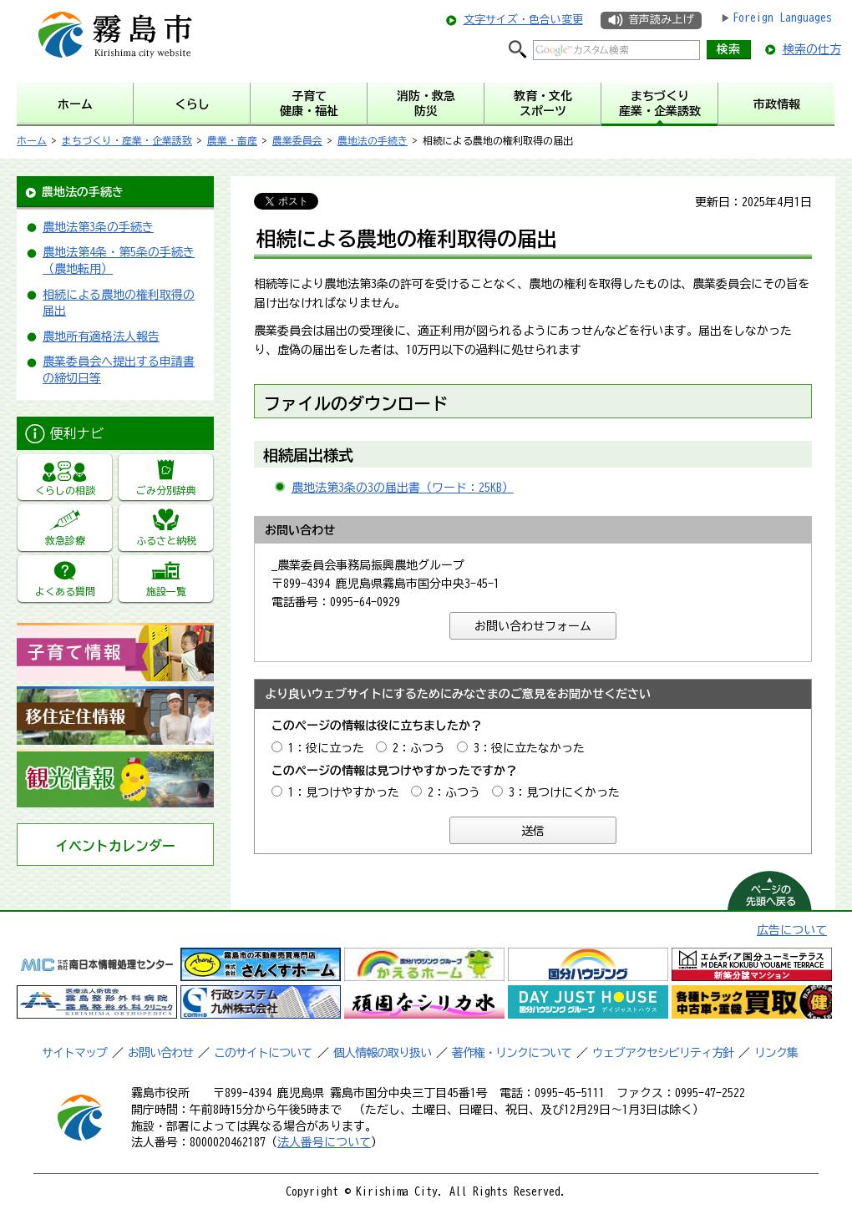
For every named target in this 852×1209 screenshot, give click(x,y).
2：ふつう (419, 748)
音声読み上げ (660, 19)
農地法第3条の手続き (98, 227)
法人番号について (324, 1142)
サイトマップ (74, 1053)
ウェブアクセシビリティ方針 (662, 1053)
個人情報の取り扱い (382, 1053)
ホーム (32, 140)
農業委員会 (297, 140)
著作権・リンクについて (511, 1053)
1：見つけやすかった (343, 792)
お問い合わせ (160, 1053)
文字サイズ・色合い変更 (523, 19)
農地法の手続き (372, 140)
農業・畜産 (232, 140)
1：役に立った (326, 748)
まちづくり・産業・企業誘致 (127, 140)
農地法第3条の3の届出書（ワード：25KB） (403, 487)
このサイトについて (263, 1053)
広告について (792, 930)
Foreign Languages (782, 17)
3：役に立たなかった (529, 748)
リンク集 (776, 1053)
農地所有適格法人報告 (101, 336)
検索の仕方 (812, 49)
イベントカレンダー (115, 845)
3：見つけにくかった (564, 792)
